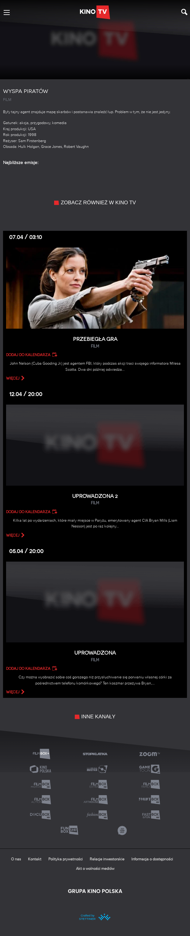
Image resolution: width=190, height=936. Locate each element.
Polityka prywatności (65, 859)
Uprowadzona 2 (95, 499)
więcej (12, 378)
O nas (16, 859)
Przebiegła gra (95, 342)
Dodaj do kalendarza (28, 355)
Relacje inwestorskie (107, 859)
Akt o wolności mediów (95, 869)
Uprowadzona (95, 656)
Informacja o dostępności (152, 859)
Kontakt (34, 859)
